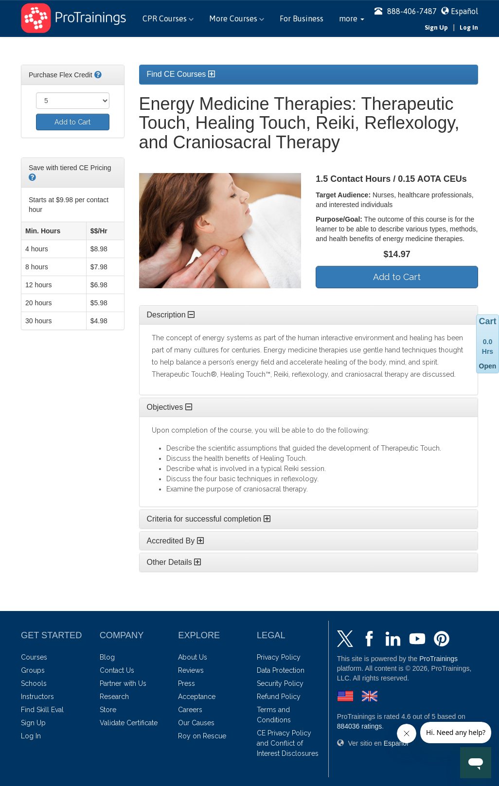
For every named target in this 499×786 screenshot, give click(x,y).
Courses (34, 657)
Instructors (37, 696)
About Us (192, 657)
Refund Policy (279, 696)
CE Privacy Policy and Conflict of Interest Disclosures (288, 743)
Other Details (174, 562)
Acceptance (196, 696)
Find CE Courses (181, 74)
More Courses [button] (236, 18)
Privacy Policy (279, 657)
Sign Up (436, 27)
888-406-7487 (405, 11)
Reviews (191, 670)
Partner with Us (123, 683)
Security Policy (280, 683)
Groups (33, 670)
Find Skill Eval (42, 710)
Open (488, 366)
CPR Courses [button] (168, 18)
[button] (351, 18)
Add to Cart (72, 122)
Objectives (169, 407)
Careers (190, 710)
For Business (301, 18)
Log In (469, 27)
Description (171, 315)
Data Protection (280, 670)
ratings (359, 726)
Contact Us (117, 670)
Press (186, 683)
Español (464, 11)
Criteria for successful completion (208, 519)
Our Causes (196, 723)
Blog (107, 657)
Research (114, 696)
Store (108, 710)
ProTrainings (438, 659)
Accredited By (175, 541)
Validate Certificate (129, 723)
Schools (34, 683)
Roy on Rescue (202, 736)
